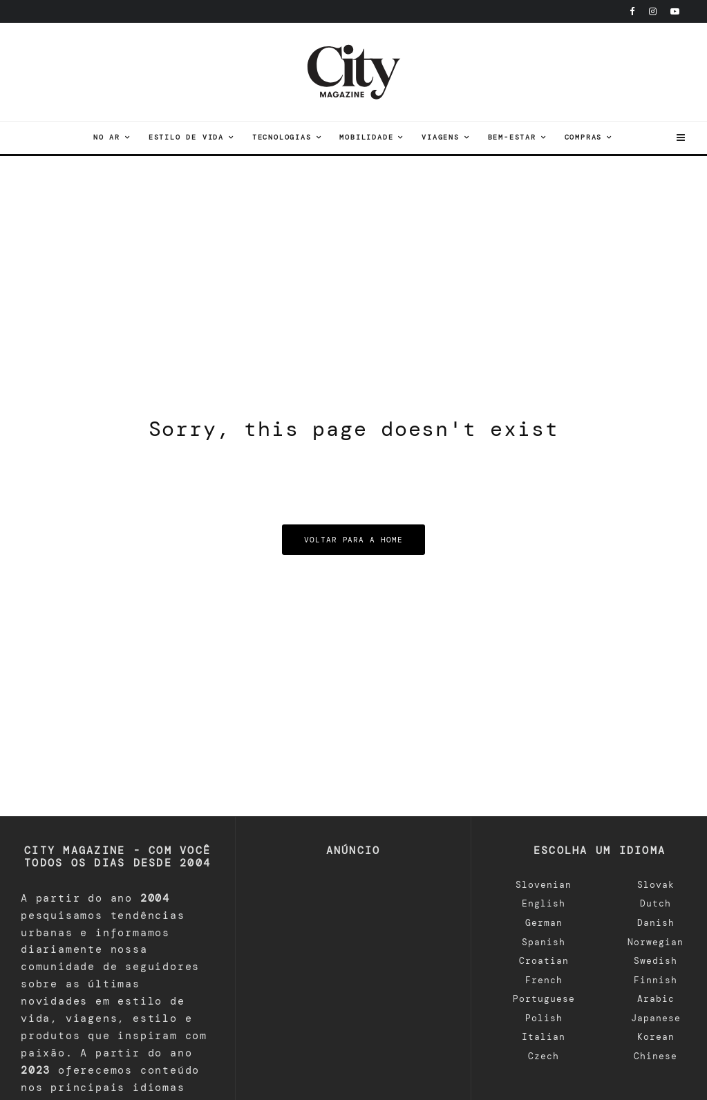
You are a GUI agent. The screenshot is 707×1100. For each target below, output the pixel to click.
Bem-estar (512, 137)
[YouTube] (674, 11)
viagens (441, 137)
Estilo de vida (186, 137)
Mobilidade (366, 137)
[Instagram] (652, 11)
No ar (106, 137)
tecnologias (282, 137)
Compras (584, 137)
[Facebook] (632, 11)
